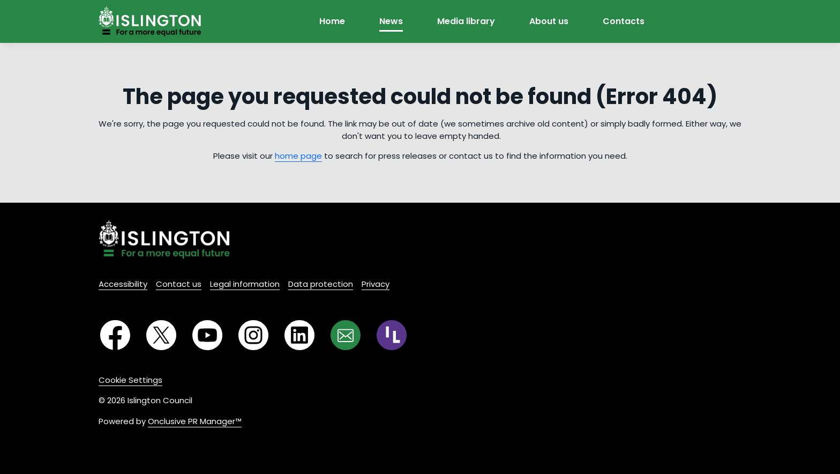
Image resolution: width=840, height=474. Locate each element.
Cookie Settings (130, 380)
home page (298, 155)
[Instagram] (253, 335)
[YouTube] (207, 335)
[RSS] (392, 335)
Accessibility (123, 284)
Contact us (178, 284)
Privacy (375, 284)
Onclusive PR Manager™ (195, 421)
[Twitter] (161, 335)
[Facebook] (115, 335)
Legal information (245, 284)
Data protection (320, 284)
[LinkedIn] (299, 335)
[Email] (346, 335)
